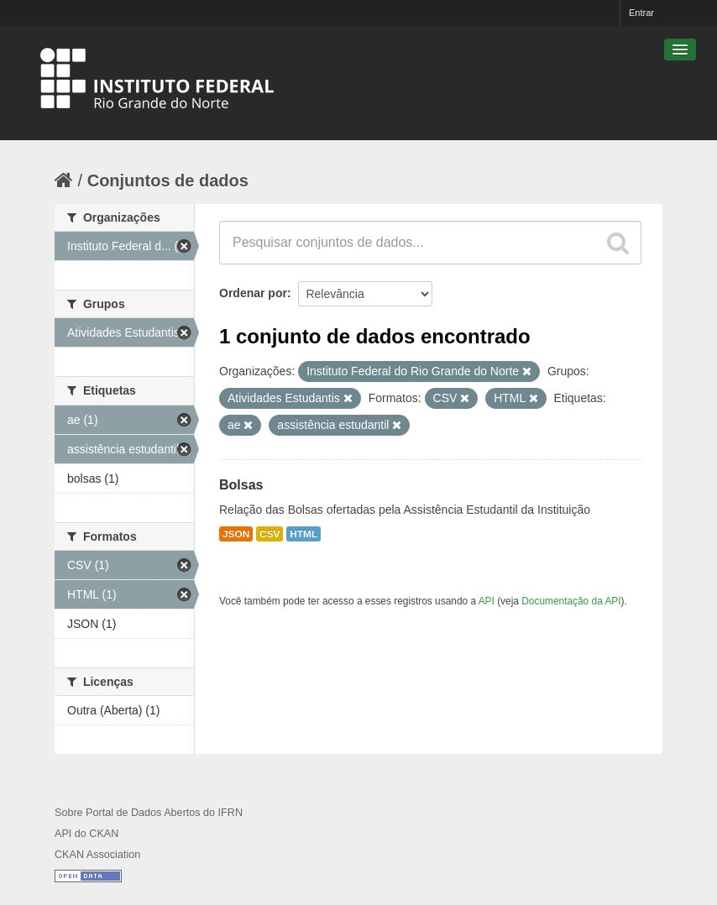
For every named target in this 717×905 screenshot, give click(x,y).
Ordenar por (253, 293)
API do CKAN (86, 834)
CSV (269, 534)
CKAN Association (97, 855)
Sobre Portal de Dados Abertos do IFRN (149, 813)
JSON (235, 534)
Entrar (641, 13)
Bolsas (241, 485)
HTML (303, 534)
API (487, 601)
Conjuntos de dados (168, 180)
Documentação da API (570, 601)
